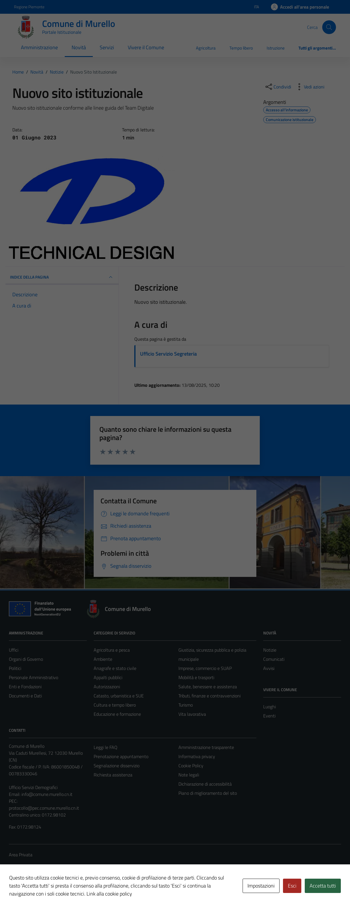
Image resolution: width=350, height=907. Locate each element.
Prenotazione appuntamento (121, 756)
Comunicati (273, 659)
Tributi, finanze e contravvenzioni (209, 695)
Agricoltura (206, 48)
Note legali (188, 774)
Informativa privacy (196, 756)
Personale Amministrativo (33, 677)
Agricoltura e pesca (112, 649)
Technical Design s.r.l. (48, 890)
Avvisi (268, 668)
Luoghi (269, 706)
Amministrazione (39, 47)
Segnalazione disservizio (116, 765)
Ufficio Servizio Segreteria (168, 354)
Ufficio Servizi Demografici (33, 787)
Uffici (13, 649)
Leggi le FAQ (105, 747)
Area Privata (20, 854)
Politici (15, 668)
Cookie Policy (190, 765)
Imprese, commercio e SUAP (205, 668)
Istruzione (276, 48)
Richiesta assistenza (113, 774)
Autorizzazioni (107, 686)
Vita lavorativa (192, 714)
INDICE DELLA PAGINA (62, 277)
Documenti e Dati (25, 695)
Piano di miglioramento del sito (207, 793)
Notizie (269, 649)
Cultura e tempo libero (115, 704)
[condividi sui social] (277, 86)
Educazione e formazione (117, 714)
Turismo (185, 704)
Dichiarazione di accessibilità (205, 783)
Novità (79, 47)
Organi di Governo (26, 659)
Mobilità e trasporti (196, 677)
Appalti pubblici (108, 677)
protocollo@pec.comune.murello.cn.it (44, 808)
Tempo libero (241, 48)
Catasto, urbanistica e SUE (119, 695)
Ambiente (103, 659)
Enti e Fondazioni (25, 686)
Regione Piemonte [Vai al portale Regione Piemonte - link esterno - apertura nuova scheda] (29, 7)
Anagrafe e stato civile (115, 668)
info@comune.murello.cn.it (46, 794)
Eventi (269, 715)
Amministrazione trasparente (206, 747)
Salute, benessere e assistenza (207, 686)
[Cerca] (329, 27)
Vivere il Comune (146, 47)
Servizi (107, 47)
